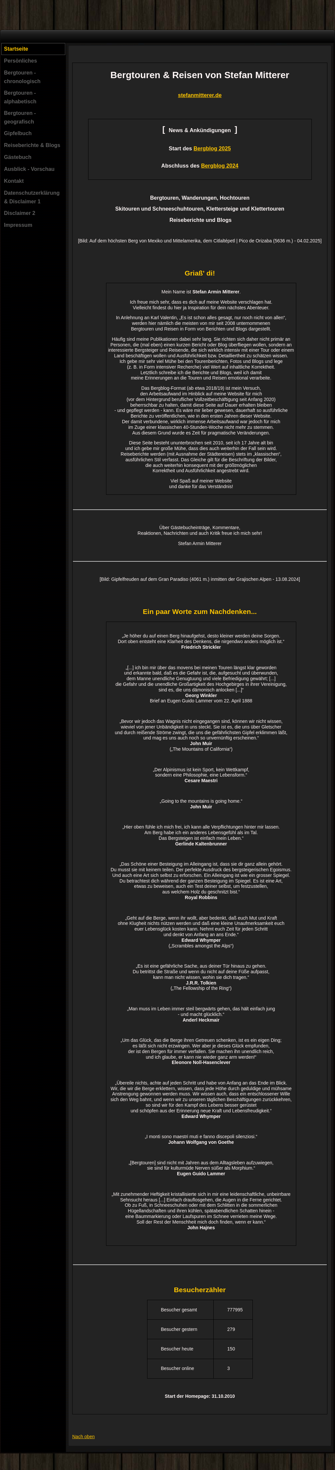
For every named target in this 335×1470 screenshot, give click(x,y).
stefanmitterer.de (200, 95)
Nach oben (83, 1436)
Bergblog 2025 (212, 148)
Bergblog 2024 (220, 166)
